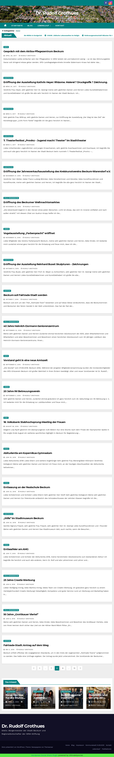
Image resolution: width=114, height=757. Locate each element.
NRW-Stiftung (10, 691)
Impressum (80, 745)
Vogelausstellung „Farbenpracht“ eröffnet (29, 233)
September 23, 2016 (14, 330)
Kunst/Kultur (8, 77)
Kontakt (59, 26)
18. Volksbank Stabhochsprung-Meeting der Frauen (34, 422)
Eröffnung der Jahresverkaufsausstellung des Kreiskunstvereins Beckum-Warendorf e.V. (57, 171)
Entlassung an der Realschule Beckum (26, 487)
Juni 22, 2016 (11, 522)
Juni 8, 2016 (11, 584)
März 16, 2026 (41, 702)
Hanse (18, 31)
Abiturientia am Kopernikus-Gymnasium (27, 453)
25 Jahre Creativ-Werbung (19, 580)
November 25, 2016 (13, 206)
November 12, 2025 (98, 702)
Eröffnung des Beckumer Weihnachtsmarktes (31, 202)
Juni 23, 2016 (11, 491)
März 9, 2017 (11, 114)
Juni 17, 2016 (11, 553)
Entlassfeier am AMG (15, 549)
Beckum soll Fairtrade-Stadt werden (25, 295)
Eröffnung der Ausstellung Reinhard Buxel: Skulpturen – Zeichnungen (45, 264)
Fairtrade (7, 290)
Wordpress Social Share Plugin (44, 755)
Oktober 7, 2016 (12, 299)
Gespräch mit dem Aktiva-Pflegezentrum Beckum (33, 51)
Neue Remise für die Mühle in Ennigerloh (14, 697)
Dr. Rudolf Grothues (57, 13)
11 (74, 668)
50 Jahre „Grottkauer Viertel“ (20, 614)
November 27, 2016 (13, 176)
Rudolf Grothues (27, 55)
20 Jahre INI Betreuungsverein (21, 391)
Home (67, 745)
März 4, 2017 (11, 145)
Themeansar (48, 747)
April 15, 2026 (13, 702)
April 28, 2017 (11, 55)
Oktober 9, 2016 (12, 268)
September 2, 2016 (13, 395)
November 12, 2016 (13, 237)
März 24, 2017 (11, 86)
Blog (30, 26)
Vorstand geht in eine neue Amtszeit (25, 360)
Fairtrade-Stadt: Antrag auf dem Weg (26, 645)
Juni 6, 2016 (11, 618)
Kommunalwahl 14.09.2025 (95, 745)
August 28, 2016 (12, 426)
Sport (6, 417)
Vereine (6, 229)
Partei (6, 47)
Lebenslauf (44, 26)
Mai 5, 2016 (10, 649)
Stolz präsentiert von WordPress (13, 747)
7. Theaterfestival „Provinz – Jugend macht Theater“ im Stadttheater (44, 140)
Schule (6, 448)
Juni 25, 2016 (11, 457)
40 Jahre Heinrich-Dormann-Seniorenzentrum (31, 326)
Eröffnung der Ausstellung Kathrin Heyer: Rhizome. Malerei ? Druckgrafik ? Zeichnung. (55, 82)
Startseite (17, 26)
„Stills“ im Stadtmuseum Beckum (23, 518)
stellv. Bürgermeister (11, 198)
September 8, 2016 (13, 364)
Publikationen (106, 749)
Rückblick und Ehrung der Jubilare (98, 697)
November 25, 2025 (70, 702)
